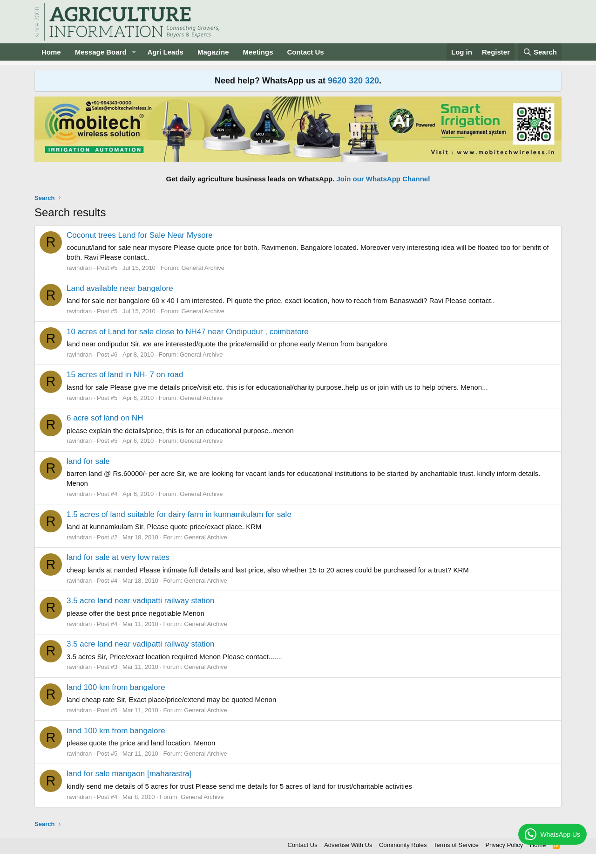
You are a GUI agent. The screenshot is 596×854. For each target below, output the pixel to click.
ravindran (79, 267)
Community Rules (403, 844)
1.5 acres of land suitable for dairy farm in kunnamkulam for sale (179, 514)
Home (51, 52)
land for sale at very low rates (118, 557)
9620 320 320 (353, 80)
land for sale (88, 461)
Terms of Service (456, 844)
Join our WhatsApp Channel (383, 179)
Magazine (213, 52)
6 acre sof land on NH (105, 417)
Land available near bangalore (120, 288)
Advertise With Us (348, 844)
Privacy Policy (504, 844)
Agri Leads (165, 52)
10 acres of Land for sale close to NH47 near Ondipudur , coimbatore (188, 331)
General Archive (203, 267)
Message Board (101, 52)
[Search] (540, 52)
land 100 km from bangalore (116, 687)
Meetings (258, 52)
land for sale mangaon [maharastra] (129, 773)
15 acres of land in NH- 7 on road (125, 374)
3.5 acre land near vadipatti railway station (141, 600)
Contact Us (305, 52)
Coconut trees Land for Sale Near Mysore (140, 235)
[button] (133, 52)
